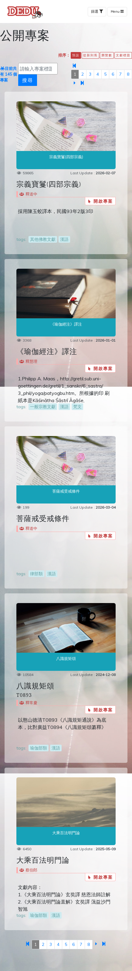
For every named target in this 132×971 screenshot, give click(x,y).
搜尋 (27, 80)
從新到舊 (90, 55)
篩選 (97, 12)
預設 (76, 55)
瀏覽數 (106, 55)
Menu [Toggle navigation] (117, 12)
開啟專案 (100, 201)
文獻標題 (123, 55)
